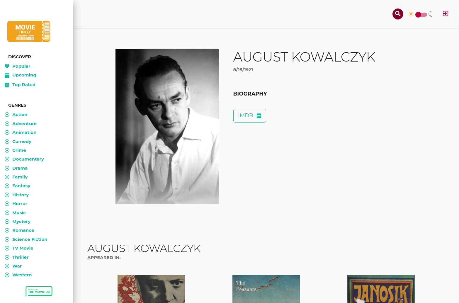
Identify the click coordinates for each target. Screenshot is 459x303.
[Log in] (445, 14)
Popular (17, 66)
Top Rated (20, 85)
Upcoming (20, 75)
